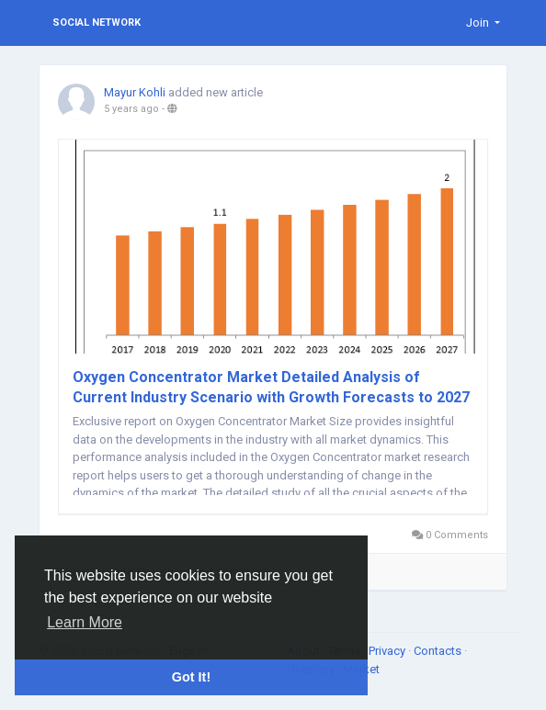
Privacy (388, 651)
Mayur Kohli (134, 92)
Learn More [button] (84, 622)
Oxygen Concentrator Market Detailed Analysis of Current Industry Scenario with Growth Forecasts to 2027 (271, 387)
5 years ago (131, 109)
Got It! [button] (191, 677)
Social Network (96, 22)
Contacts (439, 651)
